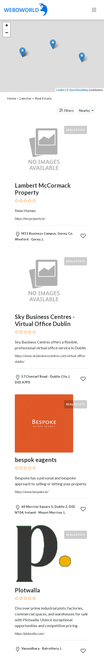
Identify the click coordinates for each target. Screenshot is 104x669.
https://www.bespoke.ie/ (32, 492)
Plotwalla (27, 590)
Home (11, 98)
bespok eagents (36, 459)
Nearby (85, 110)
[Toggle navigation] (94, 10)
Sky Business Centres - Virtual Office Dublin (45, 320)
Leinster (25, 98)
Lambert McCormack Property (43, 189)
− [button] (6, 33)
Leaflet (60, 89)
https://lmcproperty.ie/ (30, 219)
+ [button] (6, 26)
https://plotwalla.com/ (29, 634)
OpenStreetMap (78, 89)
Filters (66, 110)
